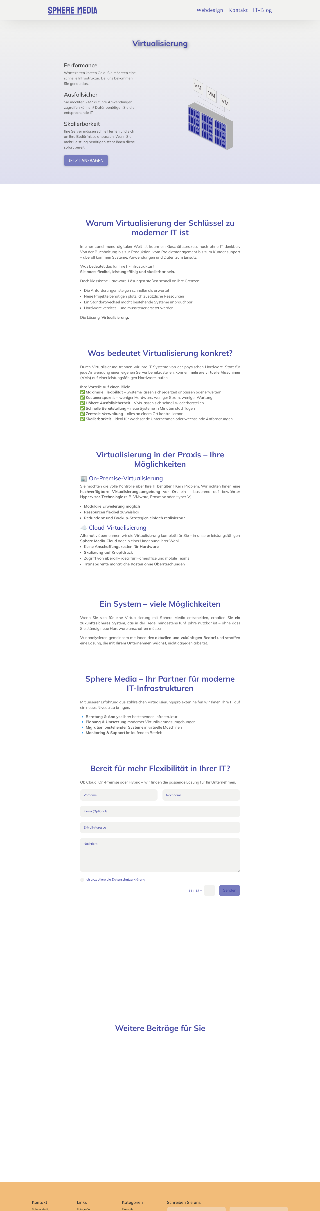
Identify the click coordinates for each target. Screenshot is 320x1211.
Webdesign (209, 10)
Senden (229, 890)
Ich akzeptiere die (112, 879)
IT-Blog (262, 10)
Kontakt (238, 10)
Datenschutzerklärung (128, 879)
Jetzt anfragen (86, 160)
